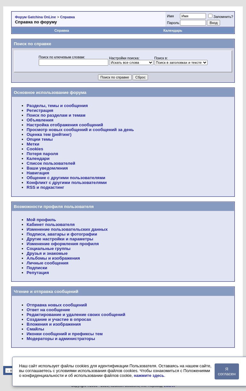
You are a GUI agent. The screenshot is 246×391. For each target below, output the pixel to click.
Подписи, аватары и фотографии (62, 234)
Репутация (38, 272)
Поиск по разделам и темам (56, 115)
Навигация (38, 173)
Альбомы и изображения (53, 258)
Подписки (37, 267)
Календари (38, 158)
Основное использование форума (50, 92)
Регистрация (40, 110)
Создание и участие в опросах (59, 319)
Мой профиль (41, 219)
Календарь (172, 30)
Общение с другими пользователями (66, 177)
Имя (170, 16)
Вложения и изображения (54, 324)
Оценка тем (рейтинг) (49, 134)
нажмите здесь (149, 375)
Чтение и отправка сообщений (46, 291)
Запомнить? (220, 17)
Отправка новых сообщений (57, 305)
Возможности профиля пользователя (54, 206)
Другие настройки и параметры (60, 239)
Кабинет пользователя (51, 224)
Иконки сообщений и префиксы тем (65, 333)
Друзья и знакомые (47, 253)
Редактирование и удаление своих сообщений (76, 314)
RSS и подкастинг (45, 187)
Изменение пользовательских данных (67, 229)
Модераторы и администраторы (61, 338)
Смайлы (35, 329)
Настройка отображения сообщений (65, 124)
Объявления (40, 120)
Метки (33, 144)
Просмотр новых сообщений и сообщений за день (80, 129)
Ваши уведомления (47, 168)
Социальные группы (48, 248)
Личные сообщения (47, 263)
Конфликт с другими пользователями (67, 182)
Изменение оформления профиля (63, 243)
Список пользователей (51, 163)
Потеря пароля (42, 153)
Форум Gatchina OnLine (35, 17)
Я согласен (226, 371)
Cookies (35, 148)
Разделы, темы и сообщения (57, 105)
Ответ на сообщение (48, 309)
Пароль (173, 23)
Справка (67, 17)
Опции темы (40, 139)
